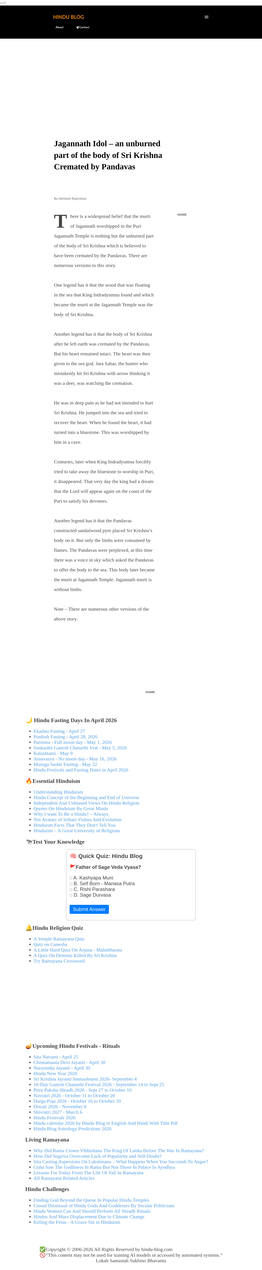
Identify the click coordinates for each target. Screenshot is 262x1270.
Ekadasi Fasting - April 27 (59, 731)
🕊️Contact (80, 27)
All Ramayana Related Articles (64, 1178)
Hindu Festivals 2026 (55, 1117)
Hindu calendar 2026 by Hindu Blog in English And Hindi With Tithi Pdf (106, 1123)
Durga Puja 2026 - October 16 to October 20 (77, 1101)
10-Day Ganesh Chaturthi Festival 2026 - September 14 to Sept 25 (99, 1084)
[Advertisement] (131, 72)
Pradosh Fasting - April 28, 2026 (66, 736)
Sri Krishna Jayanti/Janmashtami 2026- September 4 (85, 1079)
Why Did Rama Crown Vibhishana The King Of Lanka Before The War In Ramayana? (119, 1150)
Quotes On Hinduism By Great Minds (71, 808)
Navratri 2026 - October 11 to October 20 (74, 1095)
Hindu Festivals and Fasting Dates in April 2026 (81, 769)
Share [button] (182, 214)
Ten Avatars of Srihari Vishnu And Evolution (78, 819)
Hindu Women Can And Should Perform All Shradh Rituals (92, 1211)
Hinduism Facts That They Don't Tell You (75, 825)
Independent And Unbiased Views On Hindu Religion (86, 803)
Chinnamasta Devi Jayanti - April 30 (69, 1062)
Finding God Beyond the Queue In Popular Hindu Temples (91, 1200)
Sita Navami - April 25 (56, 1056)
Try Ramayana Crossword (59, 961)
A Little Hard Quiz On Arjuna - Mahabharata (78, 949)
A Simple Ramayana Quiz (59, 938)
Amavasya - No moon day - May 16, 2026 (75, 758)
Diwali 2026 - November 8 (60, 1106)
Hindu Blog (68, 17)
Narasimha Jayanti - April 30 (62, 1068)
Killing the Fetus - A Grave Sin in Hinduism (77, 1222)
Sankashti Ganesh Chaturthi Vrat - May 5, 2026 (80, 747)
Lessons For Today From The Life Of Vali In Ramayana (89, 1172)
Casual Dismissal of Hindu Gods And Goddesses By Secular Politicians (104, 1205)
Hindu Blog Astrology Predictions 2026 (73, 1128)
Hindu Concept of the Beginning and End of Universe (86, 797)
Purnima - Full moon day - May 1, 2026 (73, 742)
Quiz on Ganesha (50, 944)
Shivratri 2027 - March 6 (58, 1112)
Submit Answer (89, 909)
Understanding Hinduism (58, 792)
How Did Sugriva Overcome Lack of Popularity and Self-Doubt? (97, 1156)
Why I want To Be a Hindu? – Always (71, 814)
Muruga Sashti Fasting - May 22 (65, 764)
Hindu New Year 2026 (56, 1073)
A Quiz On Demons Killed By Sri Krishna (75, 955)
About (57, 27)
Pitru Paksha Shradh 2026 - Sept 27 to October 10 (83, 1090)
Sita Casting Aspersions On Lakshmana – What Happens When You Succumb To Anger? (121, 1161)
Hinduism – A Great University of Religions (77, 830)
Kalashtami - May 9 (53, 753)
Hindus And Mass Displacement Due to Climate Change (89, 1216)
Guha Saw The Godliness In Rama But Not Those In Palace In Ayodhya (104, 1167)
